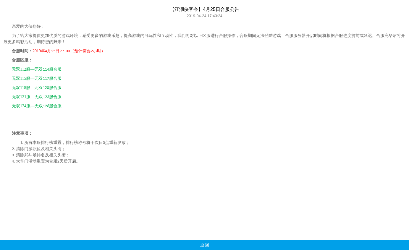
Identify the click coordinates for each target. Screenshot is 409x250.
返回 (204, 244)
